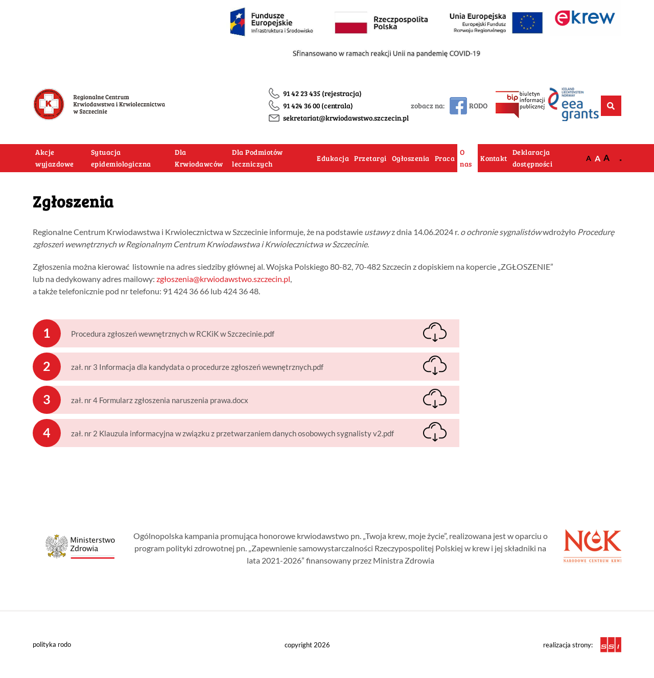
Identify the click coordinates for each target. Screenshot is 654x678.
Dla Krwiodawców (199, 158)
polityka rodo (52, 644)
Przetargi (370, 158)
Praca (445, 158)
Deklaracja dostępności (532, 158)
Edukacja (333, 158)
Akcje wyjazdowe (54, 158)
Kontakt (493, 158)
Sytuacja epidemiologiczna (121, 158)
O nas (466, 158)
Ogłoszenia (411, 158)
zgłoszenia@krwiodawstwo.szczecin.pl (223, 279)
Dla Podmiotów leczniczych (257, 158)
